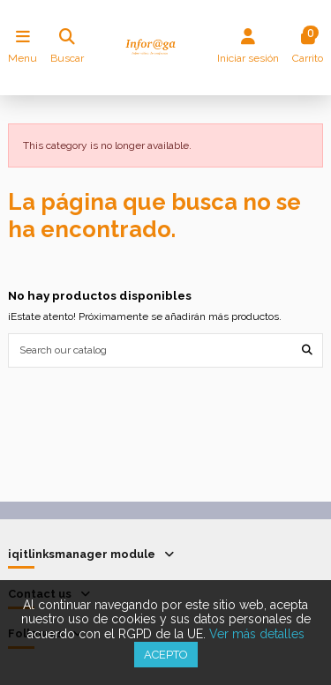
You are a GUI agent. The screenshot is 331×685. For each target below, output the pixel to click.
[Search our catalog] (307, 350)
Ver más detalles (257, 634)
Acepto (166, 654)
